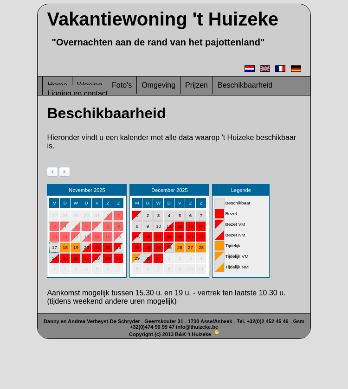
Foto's (122, 85)
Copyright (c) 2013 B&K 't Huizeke (170, 334)
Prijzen (196, 85)
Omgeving (158, 85)
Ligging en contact (77, 93)
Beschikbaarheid (245, 85)
